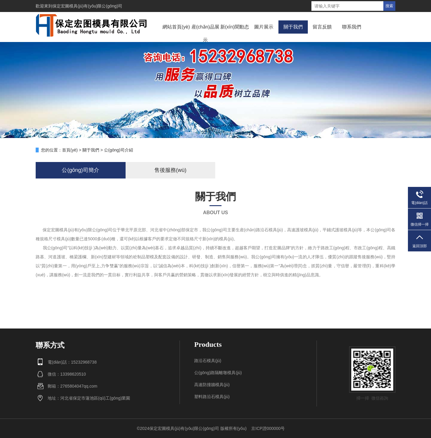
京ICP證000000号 (268, 428)
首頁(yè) (70, 150)
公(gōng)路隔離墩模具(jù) (218, 372)
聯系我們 (351, 26)
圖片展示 (263, 26)
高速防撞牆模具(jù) (212, 384)
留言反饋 (322, 26)
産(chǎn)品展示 (205, 33)
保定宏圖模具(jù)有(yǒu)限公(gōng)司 (87, 6)
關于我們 (293, 26)
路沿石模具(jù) (207, 360)
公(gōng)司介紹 (118, 150)
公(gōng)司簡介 (80, 170)
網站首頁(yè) (176, 26)
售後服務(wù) (170, 170)
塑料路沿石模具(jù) (212, 396)
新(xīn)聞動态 (234, 26)
